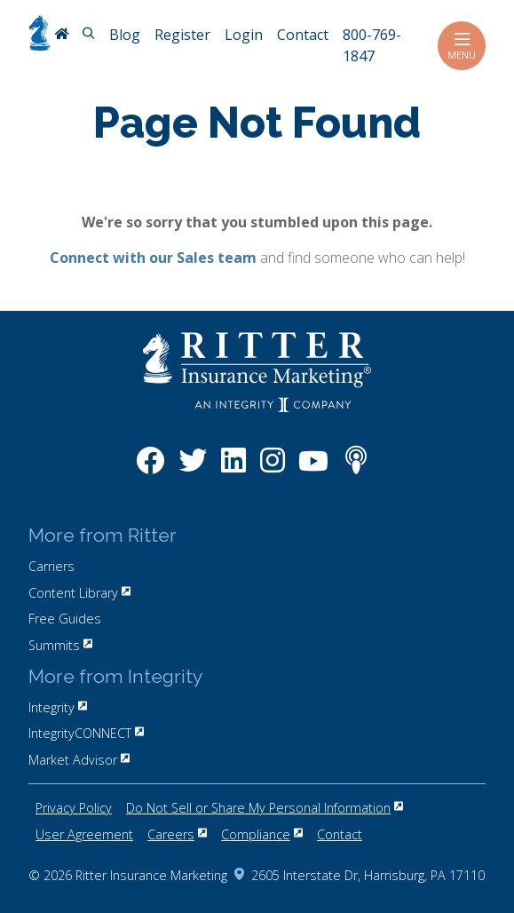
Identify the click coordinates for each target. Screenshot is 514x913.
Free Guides (64, 618)
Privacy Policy (74, 807)
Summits (60, 645)
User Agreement (84, 834)
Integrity (57, 707)
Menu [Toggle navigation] (461, 45)
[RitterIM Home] (61, 35)
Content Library (79, 592)
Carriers (51, 566)
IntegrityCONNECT (86, 733)
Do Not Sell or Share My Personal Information (264, 807)
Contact (339, 834)
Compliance (262, 834)
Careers (177, 834)
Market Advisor (79, 759)
